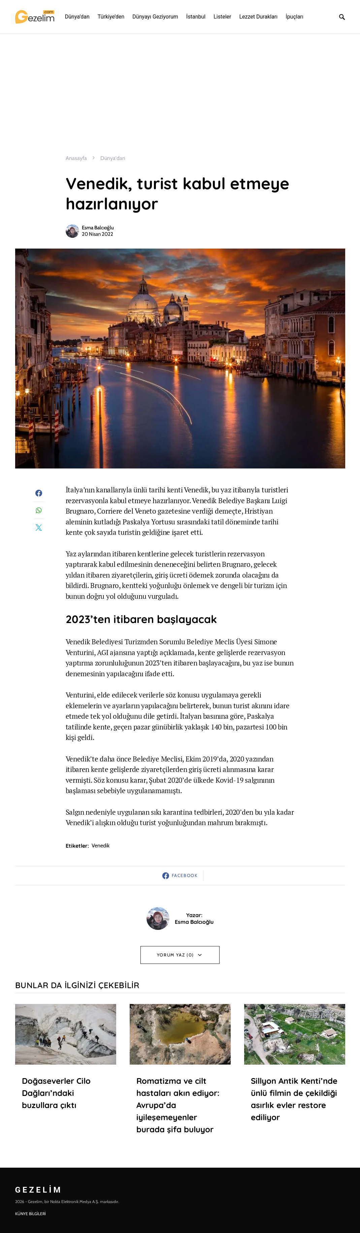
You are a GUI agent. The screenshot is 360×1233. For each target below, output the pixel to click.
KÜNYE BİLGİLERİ (30, 1213)
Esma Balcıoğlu (98, 228)
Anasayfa (76, 158)
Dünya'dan (112, 158)
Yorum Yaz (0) (175, 955)
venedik (100, 845)
